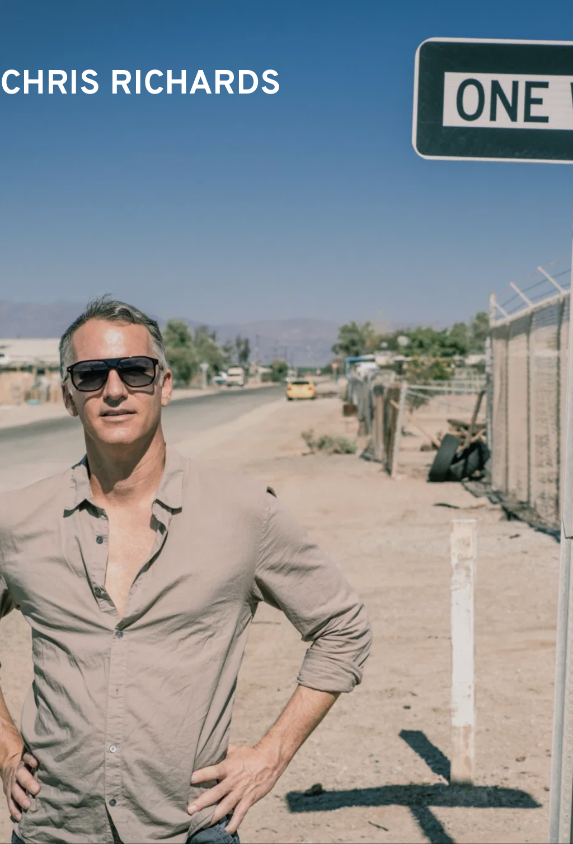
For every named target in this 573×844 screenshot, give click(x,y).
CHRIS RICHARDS (140, 85)
